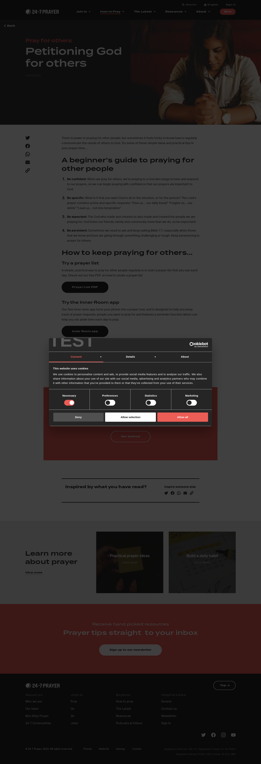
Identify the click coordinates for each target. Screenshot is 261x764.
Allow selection (130, 417)
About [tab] (185, 356)
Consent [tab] (76, 356)
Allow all (182, 417)
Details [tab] (130, 356)
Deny (78, 417)
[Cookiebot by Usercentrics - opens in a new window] (192, 345)
